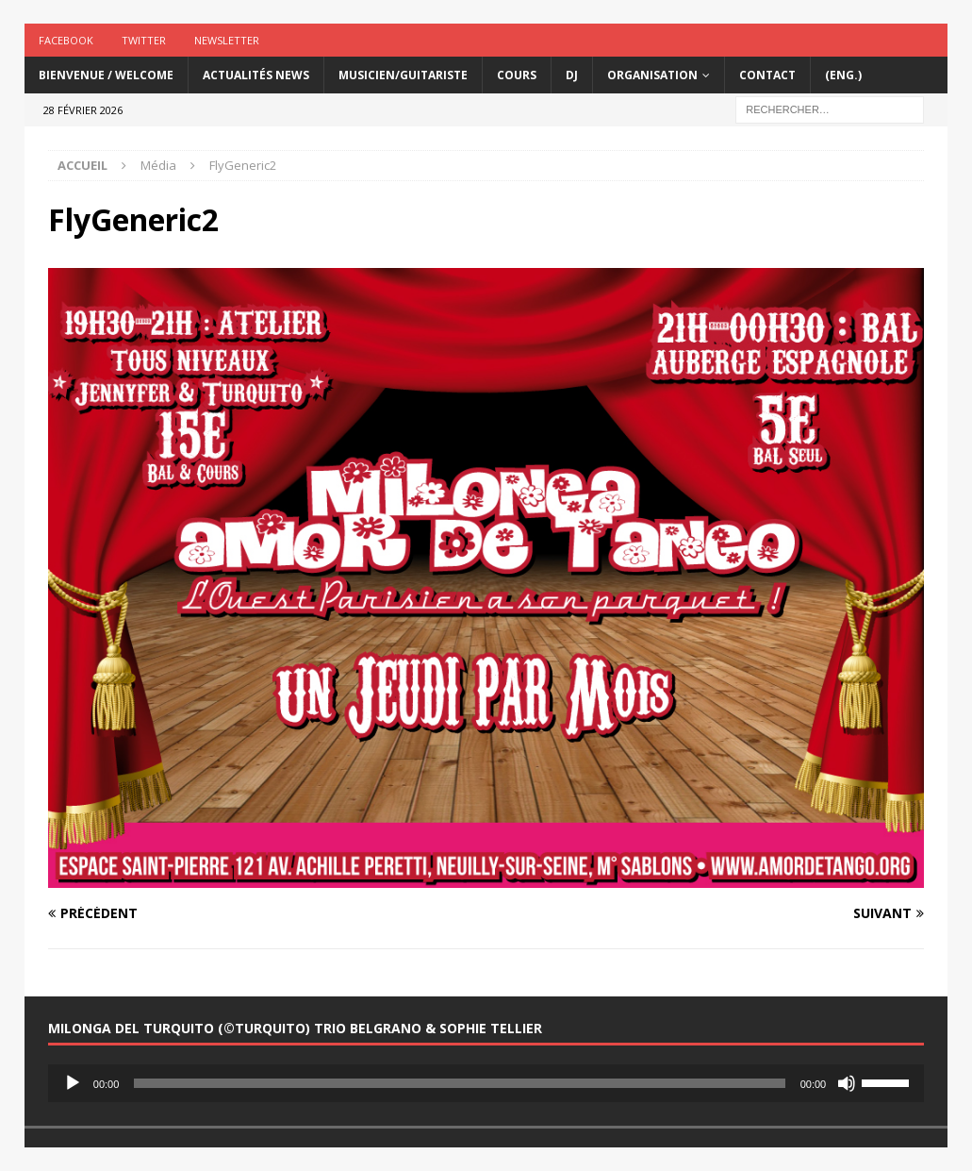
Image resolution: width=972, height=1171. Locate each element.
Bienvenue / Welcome (106, 75)
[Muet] (846, 1083)
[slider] (459, 1083)
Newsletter (226, 40)
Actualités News (256, 75)
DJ (572, 75)
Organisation (652, 75)
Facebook (66, 40)
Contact (767, 75)
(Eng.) (843, 75)
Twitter (144, 40)
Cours (516, 75)
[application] (486, 1083)
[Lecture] (72, 1083)
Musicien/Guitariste (403, 75)
